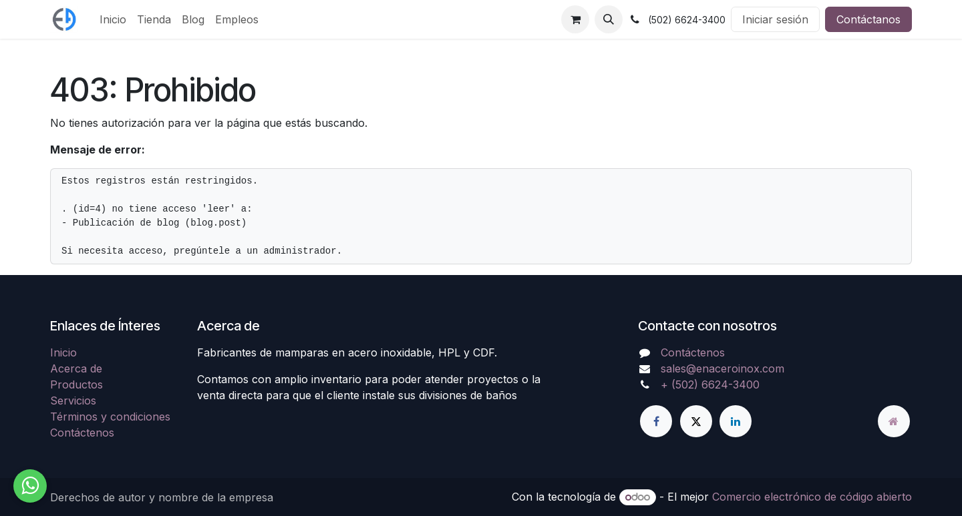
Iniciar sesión (775, 19)
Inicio (63, 352)
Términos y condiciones (110, 416)
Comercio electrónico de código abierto (812, 496)
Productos (76, 384)
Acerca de (76, 368)
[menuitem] (113, 19)
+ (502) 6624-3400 (710, 384)
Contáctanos (868, 19)
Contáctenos (82, 432)
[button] (609, 19)
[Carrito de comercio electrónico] (575, 19)
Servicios (73, 400)
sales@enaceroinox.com (722, 368)
